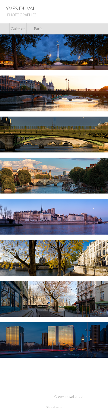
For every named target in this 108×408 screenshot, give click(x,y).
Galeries (18, 28)
